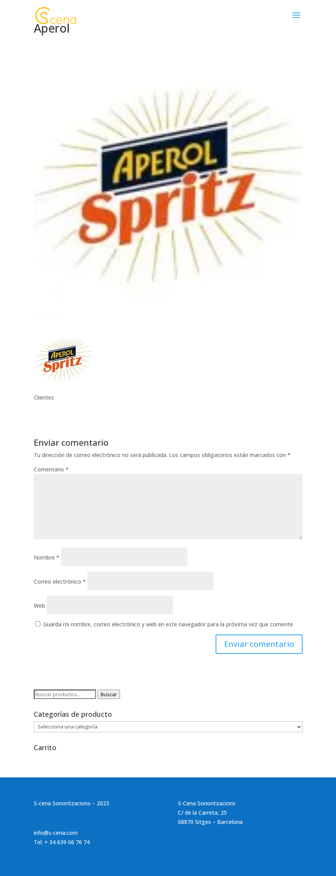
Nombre (46, 557)
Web (39, 605)
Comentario (51, 469)
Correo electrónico (60, 581)
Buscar (109, 694)
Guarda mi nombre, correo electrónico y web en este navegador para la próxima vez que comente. (168, 624)
